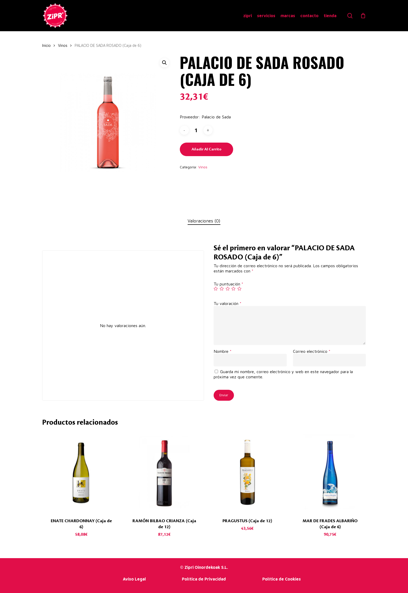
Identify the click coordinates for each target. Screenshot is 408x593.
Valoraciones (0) (204, 221)
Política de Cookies (281, 579)
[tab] (204, 221)
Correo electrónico (311, 351)
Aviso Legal (134, 579)
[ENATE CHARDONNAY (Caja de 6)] (81, 472)
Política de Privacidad (204, 579)
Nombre (223, 351)
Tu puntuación (228, 284)
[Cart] (363, 15)
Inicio (46, 45)
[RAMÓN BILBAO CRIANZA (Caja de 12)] (164, 472)
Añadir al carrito (206, 149)
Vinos (62, 45)
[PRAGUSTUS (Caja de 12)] (247, 472)
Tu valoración (227, 303)
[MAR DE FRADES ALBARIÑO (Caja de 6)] (330, 472)
